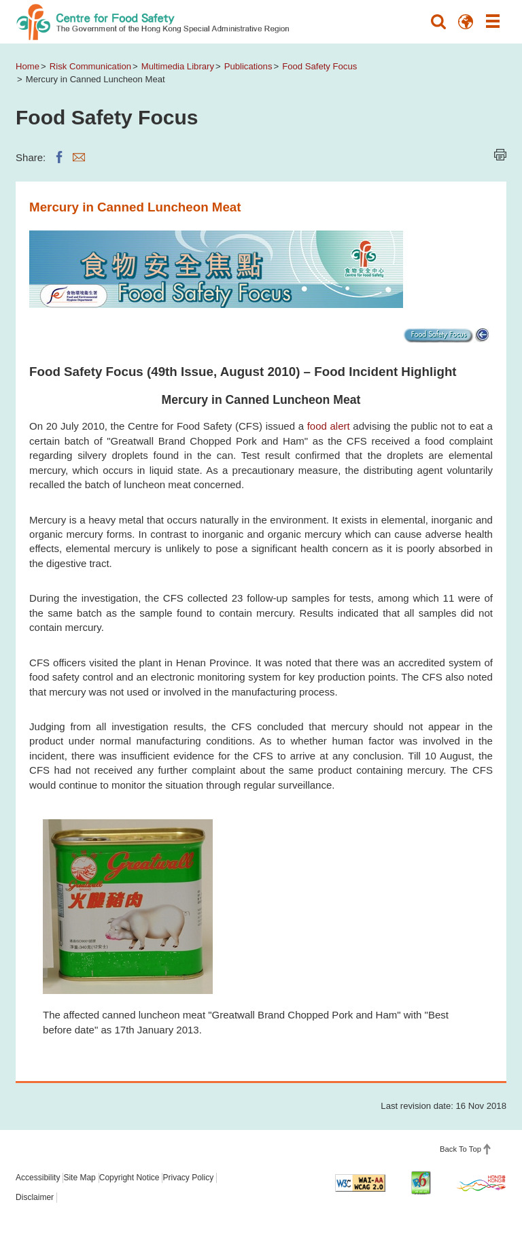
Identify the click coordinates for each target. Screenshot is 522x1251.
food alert (328, 426)
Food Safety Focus (319, 66)
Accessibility (38, 1177)
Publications (248, 66)
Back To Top (460, 1149)
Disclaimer (35, 1197)
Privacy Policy (187, 1177)
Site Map (79, 1177)
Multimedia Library (177, 66)
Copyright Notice (129, 1177)
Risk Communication (90, 66)
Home (27, 66)
